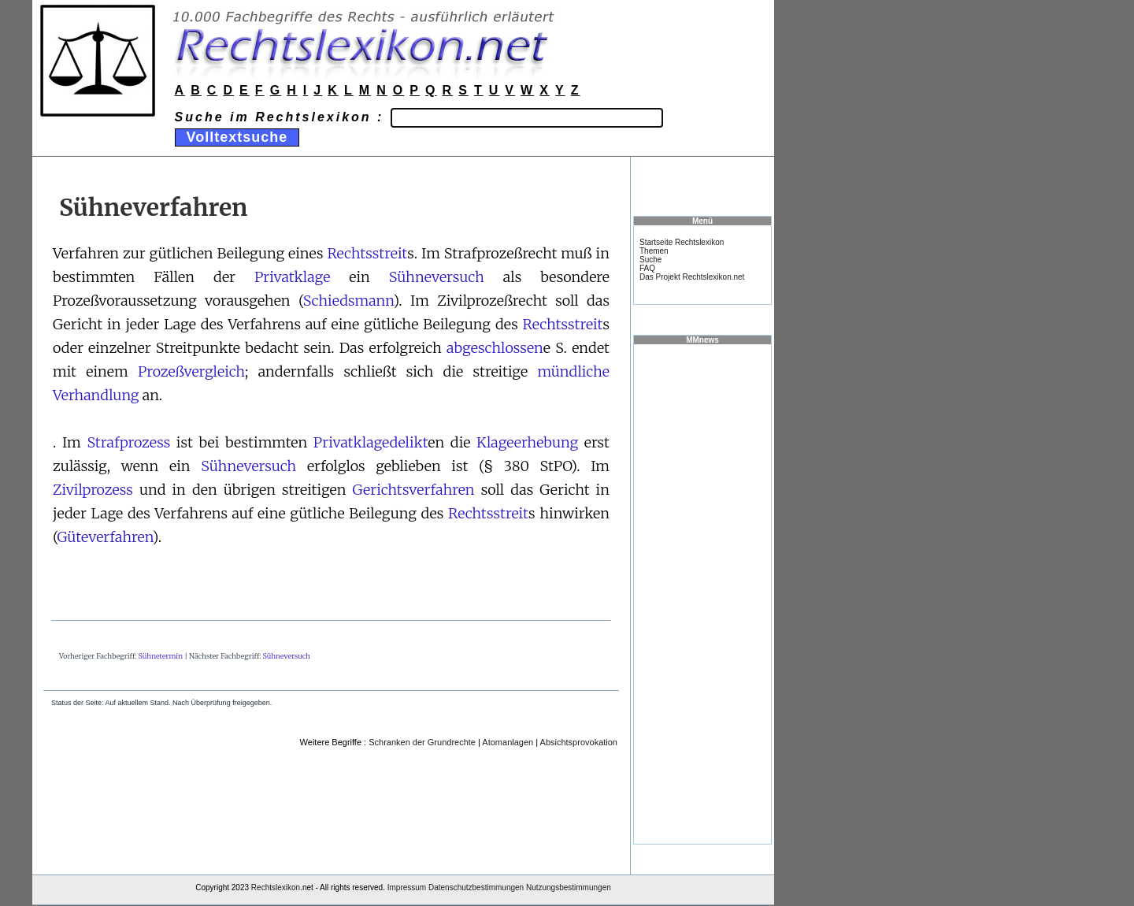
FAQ (647, 268)
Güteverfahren (104, 537)
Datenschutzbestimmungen (476, 887)
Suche (650, 259)
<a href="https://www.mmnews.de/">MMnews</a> (702, 593)
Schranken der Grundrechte (422, 742)
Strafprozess (128, 442)
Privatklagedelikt (370, 442)
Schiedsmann (348, 300)
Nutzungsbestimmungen (568, 887)
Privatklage (292, 277)
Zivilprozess (93, 490)
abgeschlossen (495, 348)
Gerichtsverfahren (414, 490)
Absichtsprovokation (578, 742)
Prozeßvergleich (191, 371)
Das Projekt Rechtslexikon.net (691, 277)
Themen (654, 251)
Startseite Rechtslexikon (681, 242)
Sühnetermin (161, 656)
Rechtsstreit (367, 253)
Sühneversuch (436, 277)
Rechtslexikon (275, 887)
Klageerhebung (527, 442)
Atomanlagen (507, 742)
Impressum (406, 887)
